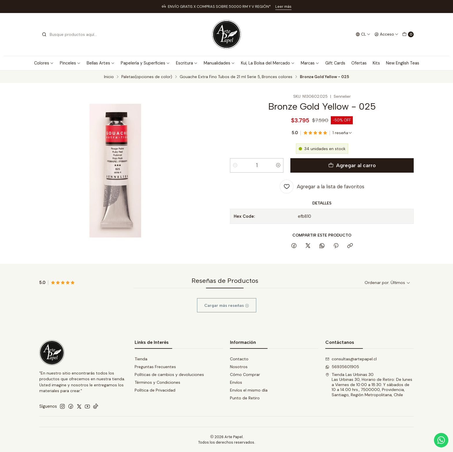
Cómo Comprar (245, 374)
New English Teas (402, 63)
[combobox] (71, 34)
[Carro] (408, 34)
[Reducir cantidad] (235, 165)
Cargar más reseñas (226, 315)
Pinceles (70, 63)
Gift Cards (335, 63)
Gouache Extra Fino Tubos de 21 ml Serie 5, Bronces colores (236, 77)
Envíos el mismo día (249, 390)
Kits (376, 63)
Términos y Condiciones (157, 382)
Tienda (141, 358)
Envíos (236, 382)
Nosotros (239, 366)
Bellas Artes (101, 63)
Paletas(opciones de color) (146, 77)
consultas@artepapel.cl (351, 358)
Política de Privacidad (155, 390)
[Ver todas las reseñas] (342, 133)
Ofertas (359, 63)
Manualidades (219, 63)
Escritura (187, 63)
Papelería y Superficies (145, 63)
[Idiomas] (363, 34)
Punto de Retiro (245, 398)
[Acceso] (386, 34)
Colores (44, 63)
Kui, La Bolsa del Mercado (268, 63)
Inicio (109, 77)
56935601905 (342, 366)
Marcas (310, 63)
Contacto (239, 358)
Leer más (283, 6)
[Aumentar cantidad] (278, 165)
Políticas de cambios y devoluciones (169, 374)
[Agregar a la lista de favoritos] (322, 186)
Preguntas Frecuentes (155, 366)
